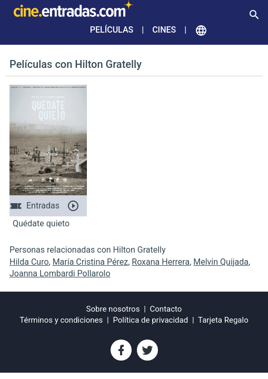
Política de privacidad (150, 320)
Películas (111, 30)
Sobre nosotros (113, 309)
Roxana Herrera (161, 262)
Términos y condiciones (61, 320)
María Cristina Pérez (90, 262)
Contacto (166, 309)
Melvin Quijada (221, 262)
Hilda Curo (29, 262)
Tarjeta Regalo (223, 320)
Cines (164, 30)
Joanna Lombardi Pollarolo (60, 273)
